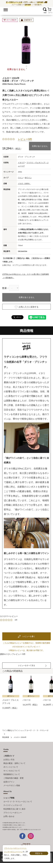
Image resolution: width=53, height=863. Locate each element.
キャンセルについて (11, 770)
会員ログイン (8, 782)
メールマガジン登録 (11, 785)
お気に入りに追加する (26, 307)
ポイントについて (10, 767)
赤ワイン (28, 178)
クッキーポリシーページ (13, 851)
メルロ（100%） (24, 183)
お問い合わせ (8, 816)
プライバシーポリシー (12, 812)
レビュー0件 (25, 139)
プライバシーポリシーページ (15, 848)
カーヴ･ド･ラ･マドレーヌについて (17, 801)
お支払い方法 (8, 759)
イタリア (21, 162)
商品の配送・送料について (14, 763)
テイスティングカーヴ (12, 805)
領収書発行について (11, 774)
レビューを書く (28, 636)
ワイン (20, 178)
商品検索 (5, 737)
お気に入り (41, 9)
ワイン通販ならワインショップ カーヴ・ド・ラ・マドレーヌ (26, 10)
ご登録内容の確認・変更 (13, 778)
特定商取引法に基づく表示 (14, 809)
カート (49, 9)
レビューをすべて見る (26, 665)
